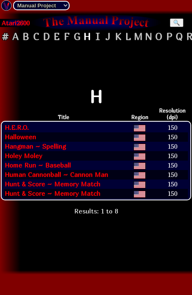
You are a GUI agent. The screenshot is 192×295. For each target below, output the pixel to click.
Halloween (20, 137)
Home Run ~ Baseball (38, 165)
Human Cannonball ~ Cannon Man (56, 174)
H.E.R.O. (17, 127)
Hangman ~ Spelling (35, 146)
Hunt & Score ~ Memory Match (52, 184)
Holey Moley (23, 156)
